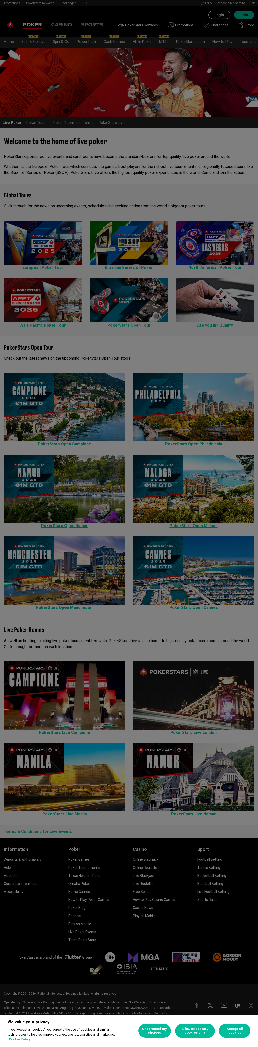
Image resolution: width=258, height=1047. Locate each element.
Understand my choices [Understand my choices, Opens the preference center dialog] (154, 1031)
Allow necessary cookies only (194, 1031)
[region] (129, 1031)
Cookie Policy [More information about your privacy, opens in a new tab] (20, 1039)
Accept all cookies (235, 1031)
